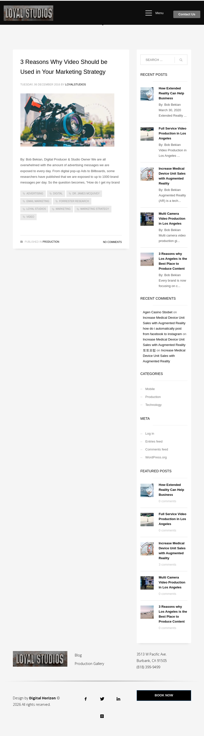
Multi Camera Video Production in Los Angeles (172, 218)
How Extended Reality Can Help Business (171, 93)
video (30, 216)
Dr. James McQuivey (86, 193)
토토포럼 (149, 350)
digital (58, 193)
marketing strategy (94, 209)
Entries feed (153, 441)
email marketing (37, 201)
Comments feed (156, 449)
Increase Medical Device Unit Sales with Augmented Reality (164, 355)
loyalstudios (75, 84)
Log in (149, 433)
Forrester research (74, 201)
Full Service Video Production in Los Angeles (172, 133)
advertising (34, 193)
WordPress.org (156, 457)
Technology (153, 405)
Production (51, 241)
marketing (63, 209)
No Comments (112, 242)
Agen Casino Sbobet (157, 312)
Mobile (150, 389)
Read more (107, 226)
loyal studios (36, 209)
